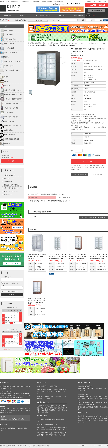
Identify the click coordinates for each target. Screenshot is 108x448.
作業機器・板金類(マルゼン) (11, 90)
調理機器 (5, 86)
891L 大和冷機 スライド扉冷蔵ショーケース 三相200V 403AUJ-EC (37, 256)
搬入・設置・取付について (11, 188)
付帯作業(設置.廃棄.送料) (10, 139)
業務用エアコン (7, 121)
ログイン (96, 1)
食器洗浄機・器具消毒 (9, 103)
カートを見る (12, 161)
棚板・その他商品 (8, 135)
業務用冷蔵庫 (6, 30)
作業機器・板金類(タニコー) (11, 95)
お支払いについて (8, 175)
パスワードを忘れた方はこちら (9, 291)
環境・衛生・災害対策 (9, 117)
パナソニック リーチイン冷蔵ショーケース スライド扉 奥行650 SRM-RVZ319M (77, 256)
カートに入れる (88, 161)
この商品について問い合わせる (79, 174)
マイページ (61, 15)
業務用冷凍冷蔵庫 (8, 39)
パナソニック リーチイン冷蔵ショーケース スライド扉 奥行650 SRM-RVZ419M (36, 301)
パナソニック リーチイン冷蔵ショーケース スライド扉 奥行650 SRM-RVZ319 (57, 256)
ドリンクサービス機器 (9, 108)
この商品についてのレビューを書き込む (93, 217)
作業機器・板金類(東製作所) (11, 99)
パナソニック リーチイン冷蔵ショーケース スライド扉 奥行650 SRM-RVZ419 (98, 256)
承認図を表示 (87, 143)
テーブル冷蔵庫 (7, 44)
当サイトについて (8, 178)
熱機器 (4, 81)
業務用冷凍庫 (6, 35)
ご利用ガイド (90, 1)
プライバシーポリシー (10, 191)
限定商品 (5, 143)
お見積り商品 (6, 130)
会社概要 (2, 445)
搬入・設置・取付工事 (43, 15)
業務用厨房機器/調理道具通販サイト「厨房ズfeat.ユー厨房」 (45, 43)
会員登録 (8, 445)
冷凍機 (4, 77)
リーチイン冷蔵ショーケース (92, 43)
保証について (7, 194)
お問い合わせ (78, 15)
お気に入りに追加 (97, 174)
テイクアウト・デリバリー (10, 126)
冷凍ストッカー (7, 66)
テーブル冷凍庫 (7, 48)
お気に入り (23, 15)
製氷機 (4, 57)
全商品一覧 (7, 15)
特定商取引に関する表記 (10, 185)
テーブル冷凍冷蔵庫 (8, 52)
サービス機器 (6, 112)
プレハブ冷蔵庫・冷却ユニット (11, 71)
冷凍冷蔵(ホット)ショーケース (12, 61)
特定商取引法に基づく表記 (41, 445)
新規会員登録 (102, 1)
